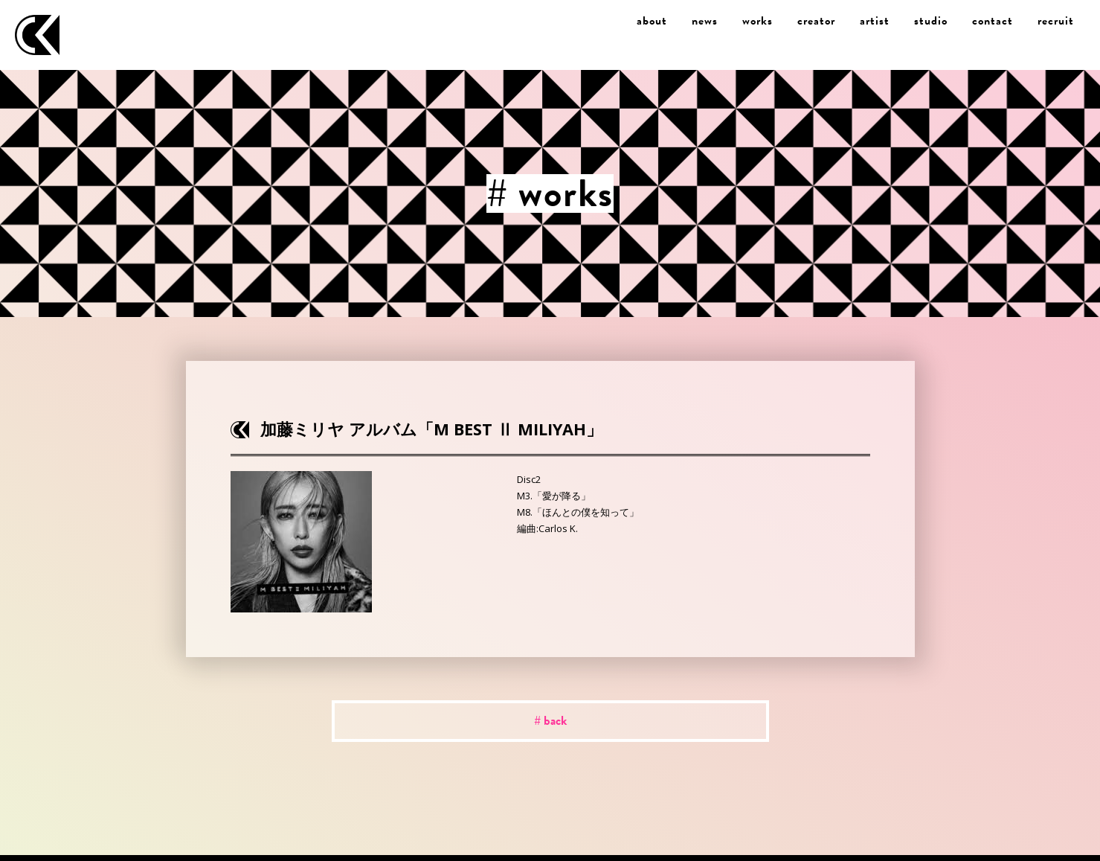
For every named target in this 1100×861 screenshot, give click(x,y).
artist (875, 21)
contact (992, 21)
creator (816, 21)
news (705, 21)
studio (931, 21)
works (757, 21)
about (652, 21)
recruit (1056, 21)
